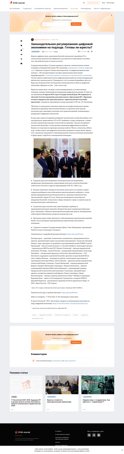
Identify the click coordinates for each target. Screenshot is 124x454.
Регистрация (110, 2)
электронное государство (62, 315)
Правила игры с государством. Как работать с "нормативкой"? (96, 401)
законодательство (37, 318)
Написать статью (93, 2)
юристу (34, 315)
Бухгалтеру (74, 8)
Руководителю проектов (42, 8)
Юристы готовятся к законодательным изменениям (59, 401)
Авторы (57, 442)
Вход (103, 2)
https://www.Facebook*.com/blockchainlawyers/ (70, 303)
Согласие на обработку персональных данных (62, 438)
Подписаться (76, 24)
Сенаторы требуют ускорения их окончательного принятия (68, 75)
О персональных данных (62, 434)
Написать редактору (61, 445)
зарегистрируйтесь (70, 360)
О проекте (58, 431)
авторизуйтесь (57, 360)
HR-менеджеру (86, 8)
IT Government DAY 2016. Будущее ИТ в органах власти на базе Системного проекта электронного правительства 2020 (26, 402)
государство (84, 315)
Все (15, 8)
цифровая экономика (45, 315)
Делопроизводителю (61, 8)
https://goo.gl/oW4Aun (75, 234)
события (75, 315)
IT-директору (27, 8)
